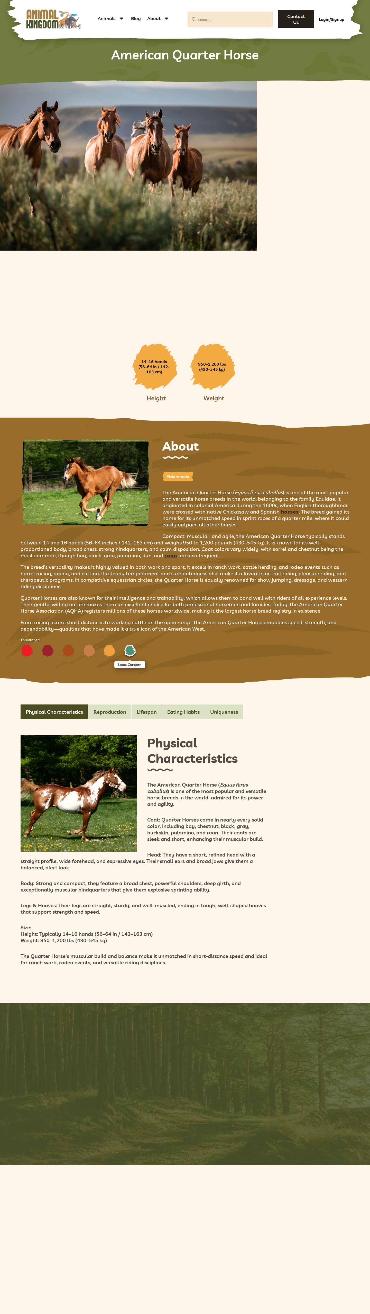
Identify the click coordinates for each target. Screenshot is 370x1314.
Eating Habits (183, 712)
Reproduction (110, 712)
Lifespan (147, 712)
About (154, 18)
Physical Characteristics (54, 712)
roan (170, 555)
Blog (136, 18)
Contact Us (296, 19)
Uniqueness (224, 712)
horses (290, 511)
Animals (107, 18)
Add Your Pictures (185, 1072)
